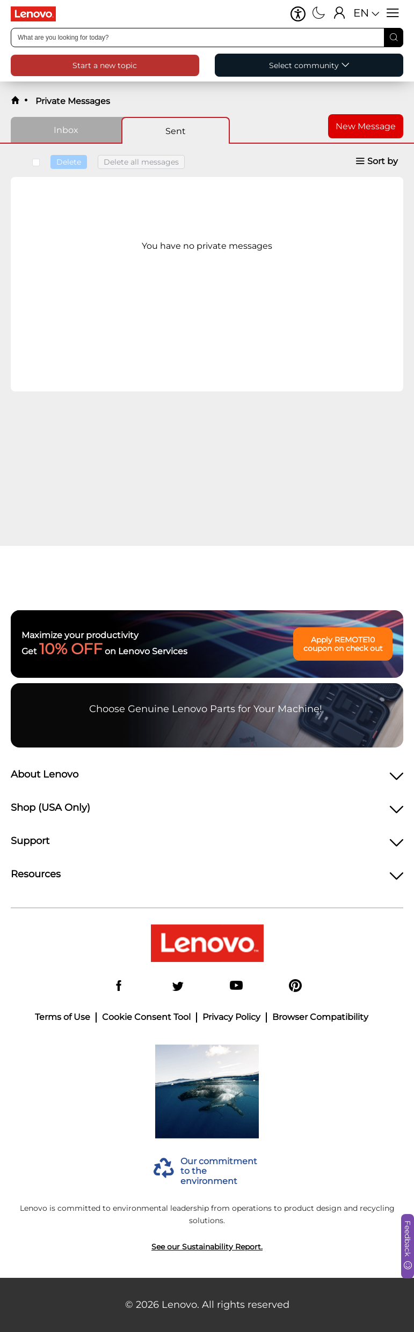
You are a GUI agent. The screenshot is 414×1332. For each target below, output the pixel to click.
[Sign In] (339, 14)
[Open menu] (392, 14)
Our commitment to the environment (218, 1171)
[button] (298, 13)
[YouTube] (236, 986)
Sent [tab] (175, 131)
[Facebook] (118, 986)
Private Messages (71, 101)
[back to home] (15, 100)
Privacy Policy (231, 1017)
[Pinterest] (295, 986)
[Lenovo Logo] (37, 14)
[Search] (393, 37)
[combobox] (207, 37)
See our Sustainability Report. (207, 1247)
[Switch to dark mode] (318, 14)
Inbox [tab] (66, 130)
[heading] (207, 777)
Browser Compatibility (320, 1017)
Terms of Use (62, 1017)
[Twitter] (177, 986)
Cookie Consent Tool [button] (146, 1017)
